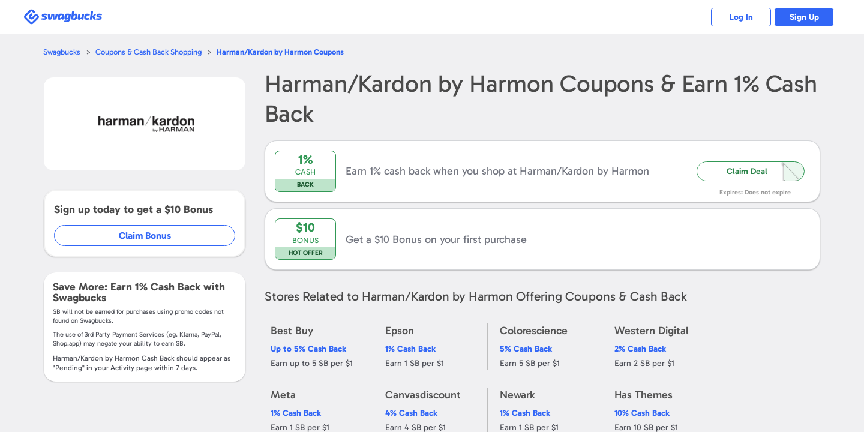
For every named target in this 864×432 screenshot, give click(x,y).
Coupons (280, 51)
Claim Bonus (145, 235)
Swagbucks (61, 51)
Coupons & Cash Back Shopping (148, 51)
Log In (741, 17)
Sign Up (804, 17)
